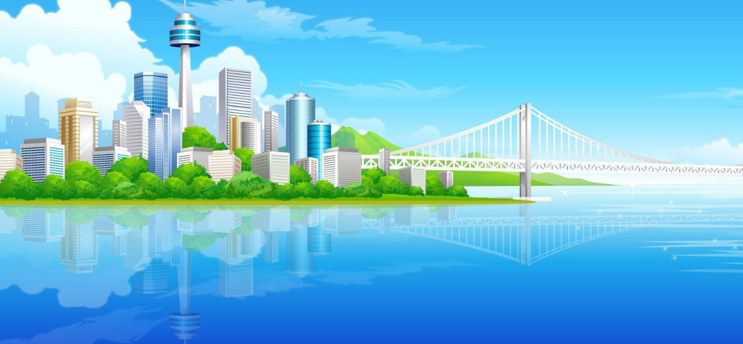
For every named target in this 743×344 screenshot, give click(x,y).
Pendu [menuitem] (239, 190)
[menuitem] (67, 189)
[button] (111, 160)
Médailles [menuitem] (100, 190)
